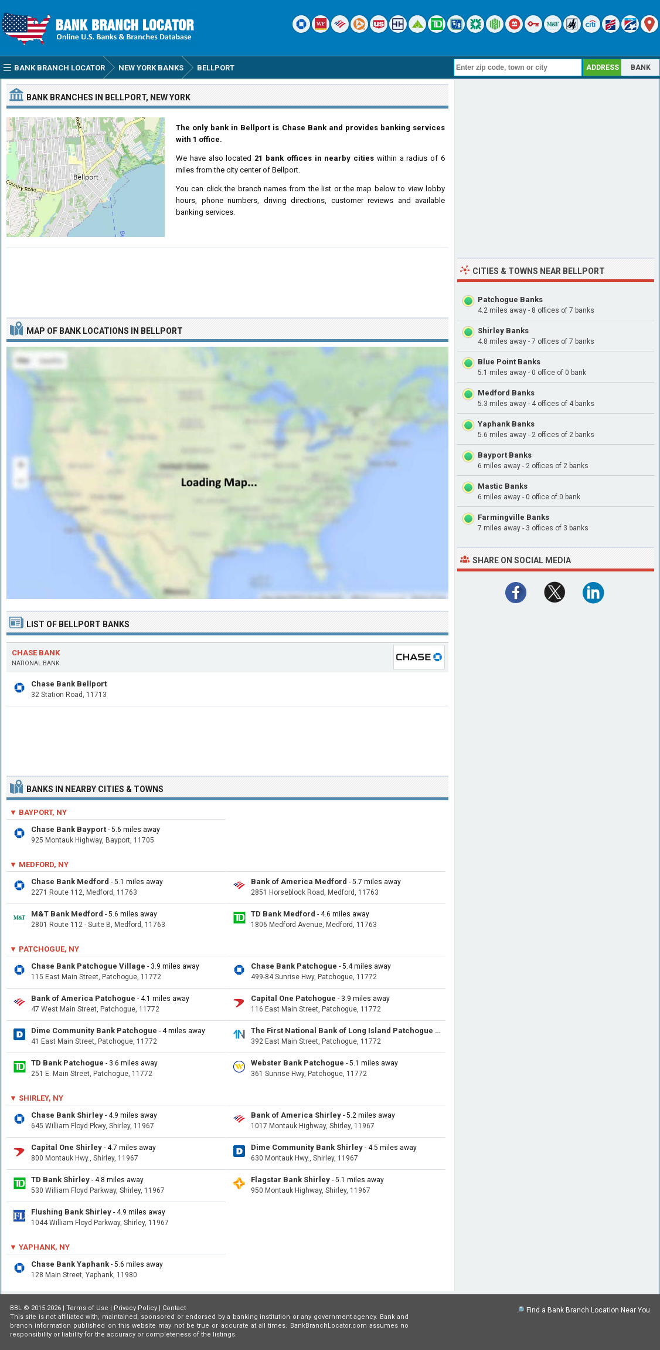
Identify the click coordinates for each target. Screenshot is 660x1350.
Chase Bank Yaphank (70, 1264)
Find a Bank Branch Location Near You (588, 1310)
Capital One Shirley (66, 1147)
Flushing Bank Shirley (71, 1211)
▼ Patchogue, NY (44, 949)
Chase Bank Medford (70, 881)
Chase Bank (36, 652)
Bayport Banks (505, 455)
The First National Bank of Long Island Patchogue (342, 1030)
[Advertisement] (227, 278)
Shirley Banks (503, 330)
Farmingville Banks (513, 517)
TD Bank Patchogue (67, 1062)
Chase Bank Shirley (67, 1115)
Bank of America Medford (299, 881)
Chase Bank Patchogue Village (88, 966)
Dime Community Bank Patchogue (94, 1030)
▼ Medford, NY (39, 864)
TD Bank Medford (283, 913)
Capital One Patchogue (293, 998)
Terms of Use (87, 1308)
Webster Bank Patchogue (297, 1062)
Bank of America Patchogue (83, 998)
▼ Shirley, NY (36, 1098)
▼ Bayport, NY (38, 812)
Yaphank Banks (506, 423)
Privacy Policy (135, 1308)
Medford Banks (506, 392)
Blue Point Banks (509, 361)
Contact (174, 1308)
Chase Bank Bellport (69, 683)
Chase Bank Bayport (68, 829)
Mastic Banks (503, 486)
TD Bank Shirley (60, 1179)
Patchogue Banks (510, 299)
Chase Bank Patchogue (294, 966)
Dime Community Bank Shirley (307, 1147)
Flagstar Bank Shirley (290, 1179)
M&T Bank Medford (67, 913)
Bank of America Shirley (296, 1115)
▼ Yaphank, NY (39, 1247)
